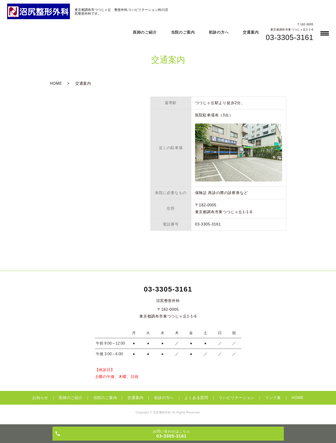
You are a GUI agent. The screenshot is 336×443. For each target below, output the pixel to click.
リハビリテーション (237, 398)
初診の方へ (219, 32)
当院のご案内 (183, 32)
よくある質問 (196, 398)
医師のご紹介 (145, 32)
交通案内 (251, 32)
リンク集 (273, 398)
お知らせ (40, 398)
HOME (56, 83)
